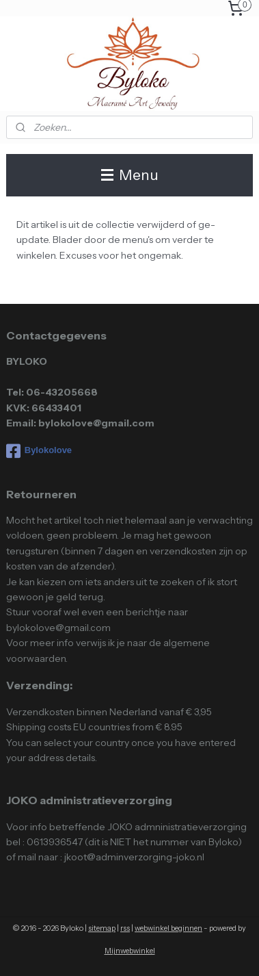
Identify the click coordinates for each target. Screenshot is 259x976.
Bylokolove (39, 451)
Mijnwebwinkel (130, 950)
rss (125, 928)
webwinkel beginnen (168, 928)
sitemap (101, 928)
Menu (130, 174)
